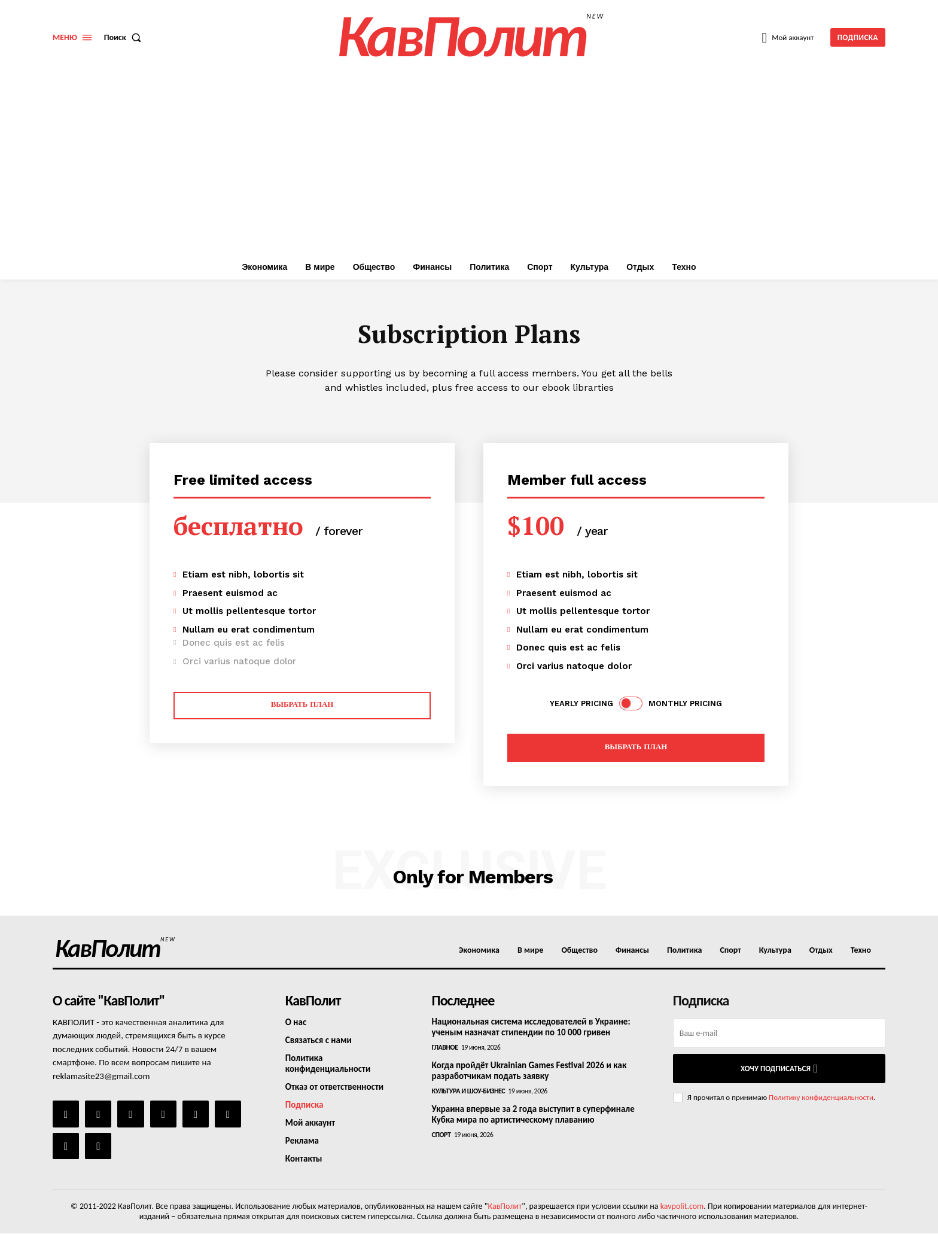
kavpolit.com (682, 1206)
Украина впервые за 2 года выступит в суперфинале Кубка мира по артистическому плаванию (533, 1114)
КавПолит (505, 1206)
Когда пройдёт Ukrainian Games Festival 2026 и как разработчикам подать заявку (529, 1070)
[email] (779, 1033)
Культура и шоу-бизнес (468, 1091)
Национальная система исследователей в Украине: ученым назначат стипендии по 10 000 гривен (531, 1027)
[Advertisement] (469, 164)
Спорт (441, 1134)
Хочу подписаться (779, 1068)
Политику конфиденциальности (821, 1097)
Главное (445, 1047)
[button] (125, 37)
